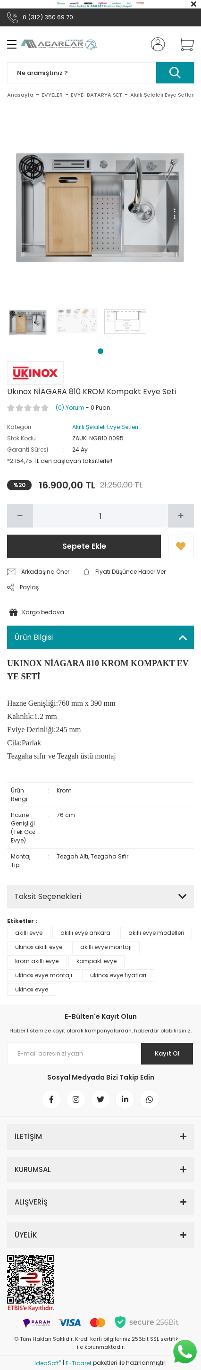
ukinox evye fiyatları (118, 975)
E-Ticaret (79, 1363)
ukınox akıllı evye (38, 947)
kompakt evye (96, 961)
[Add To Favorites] (181, 546)
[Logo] (59, 44)
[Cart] (183, 44)
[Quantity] (100, 516)
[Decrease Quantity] (20, 516)
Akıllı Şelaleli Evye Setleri (105, 427)
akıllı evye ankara (85, 933)
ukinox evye (31, 989)
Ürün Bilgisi (33, 637)
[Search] (100, 72)
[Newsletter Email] (100, 1053)
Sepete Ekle (84, 546)
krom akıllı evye (37, 961)
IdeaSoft (47, 1363)
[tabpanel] (28, 320)
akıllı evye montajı (106, 947)
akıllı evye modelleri (156, 933)
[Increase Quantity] (181, 516)
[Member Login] (155, 44)
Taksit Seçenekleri (47, 896)
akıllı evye (28, 933)
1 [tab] (100, 351)
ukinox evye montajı (43, 975)
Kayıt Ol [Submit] (167, 1053)
